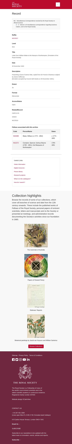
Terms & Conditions (35, 355)
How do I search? (19, 182)
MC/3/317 (15, 38)
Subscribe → (16, 440)
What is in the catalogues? (22, 179)
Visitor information (19, 164)
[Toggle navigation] (58, 4)
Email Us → (16, 424)
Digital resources (19, 168)
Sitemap (15, 355)
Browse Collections (36, 346)
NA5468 (16, 136)
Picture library (18, 171)
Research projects (19, 175)
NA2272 (16, 143)
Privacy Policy (23, 355)
